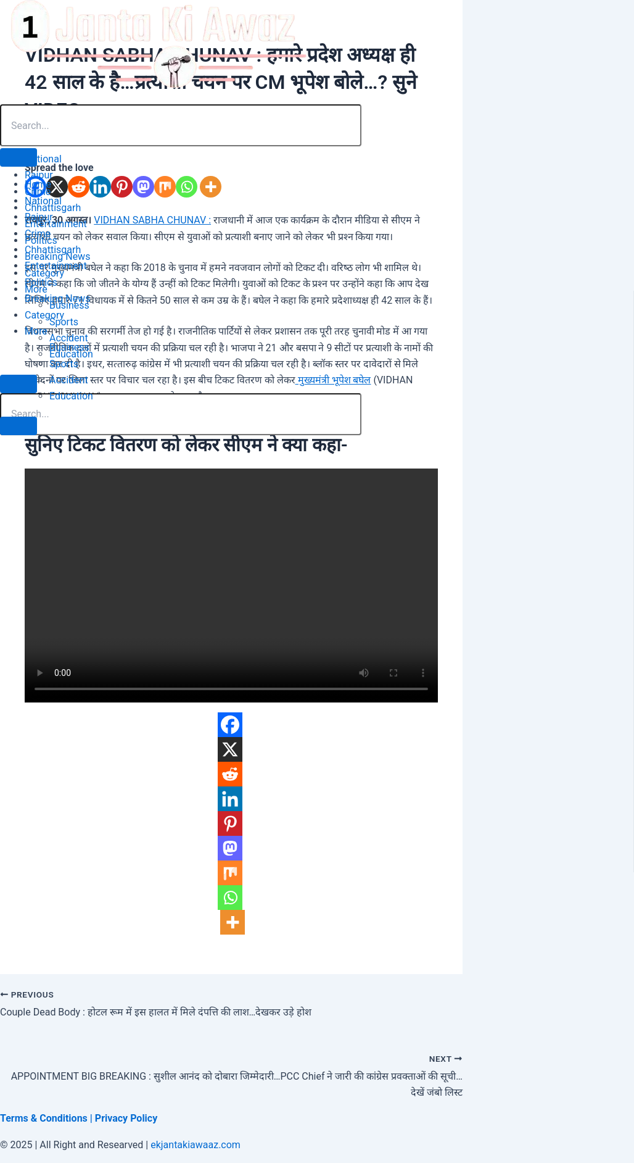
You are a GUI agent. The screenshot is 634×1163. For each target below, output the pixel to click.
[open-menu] (18, 157)
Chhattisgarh (53, 250)
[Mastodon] (230, 848)
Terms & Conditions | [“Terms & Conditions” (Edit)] (47, 1118)
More (36, 331)
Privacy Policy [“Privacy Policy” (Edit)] (126, 1118)
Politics (41, 282)
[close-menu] (18, 426)
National (43, 201)
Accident (68, 380)
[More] (232, 922)
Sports (63, 364)
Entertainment (56, 266)
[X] (230, 749)
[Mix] (230, 873)
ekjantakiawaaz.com (195, 1145)
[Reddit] (230, 774)
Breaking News (57, 298)
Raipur (39, 217)
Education (71, 396)
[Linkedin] (230, 798)
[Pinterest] (230, 823)
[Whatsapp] (230, 897)
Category (44, 315)
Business (69, 347)
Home (38, 184)
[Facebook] (230, 724)
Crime (38, 234)
